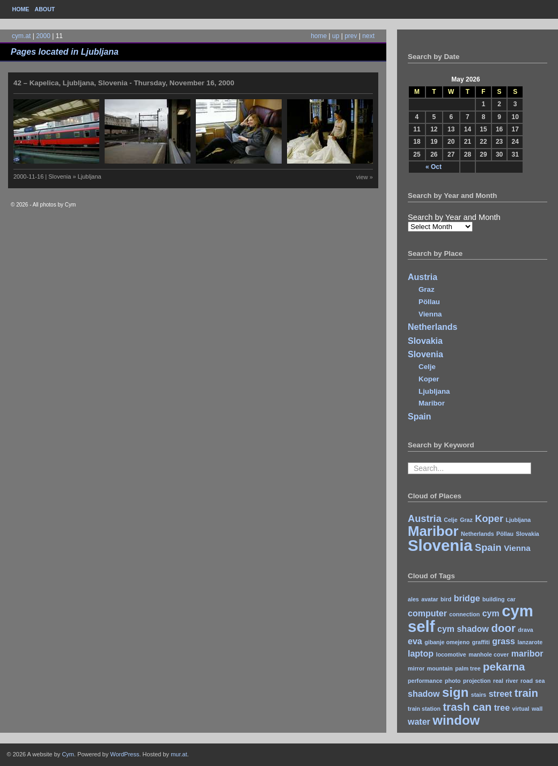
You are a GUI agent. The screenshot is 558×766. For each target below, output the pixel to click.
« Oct (433, 167)
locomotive (451, 654)
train (526, 693)
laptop (421, 653)
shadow (424, 693)
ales (413, 599)
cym (491, 613)
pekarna (504, 666)
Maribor (431, 403)
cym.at (21, 36)
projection (477, 680)
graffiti (481, 642)
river (511, 680)
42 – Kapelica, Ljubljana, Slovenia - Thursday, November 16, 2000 (123, 83)
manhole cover (488, 654)
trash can (467, 707)
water (419, 721)
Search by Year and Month (454, 217)
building (493, 599)
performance (425, 680)
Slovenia (425, 354)
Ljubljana (434, 391)
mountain (440, 668)
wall (537, 708)
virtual (521, 708)
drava (525, 630)
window (456, 720)
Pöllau (429, 302)
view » (364, 177)
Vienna (430, 314)
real (498, 680)
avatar (429, 599)
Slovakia (425, 340)
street (500, 693)
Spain (419, 416)
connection (464, 614)
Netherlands (432, 327)
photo (453, 680)
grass (503, 641)
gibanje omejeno (446, 642)
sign (455, 692)
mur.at (179, 754)
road (526, 680)
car (511, 599)
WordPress (124, 754)
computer (427, 613)
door (503, 628)
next (368, 36)
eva (415, 641)
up (335, 36)
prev (350, 36)
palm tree (467, 668)
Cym (68, 754)
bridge (467, 598)
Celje (427, 367)
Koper (428, 379)
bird (445, 599)
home (319, 36)
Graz (426, 289)
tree (502, 707)
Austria (422, 277)
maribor (527, 653)
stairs (478, 694)
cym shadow (463, 629)
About (44, 9)
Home (21, 9)
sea (540, 680)
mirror (416, 668)
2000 (43, 36)
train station (424, 708)
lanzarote (529, 642)
